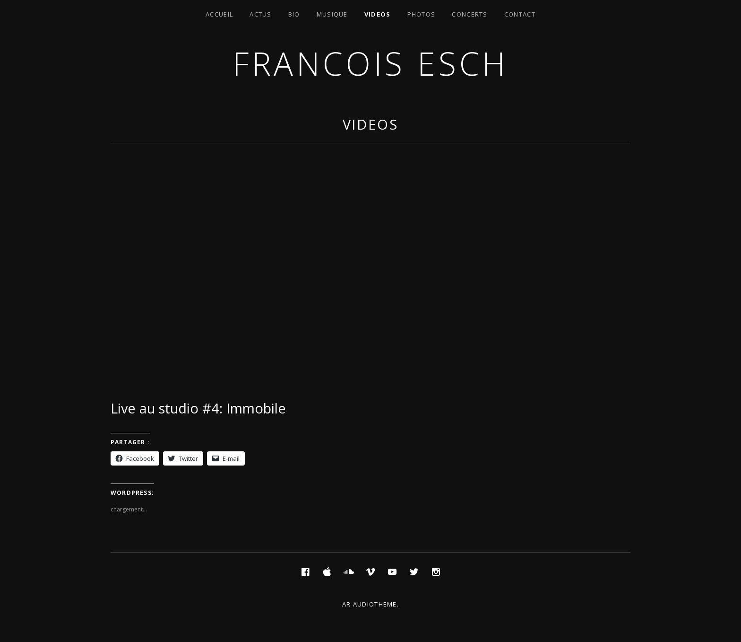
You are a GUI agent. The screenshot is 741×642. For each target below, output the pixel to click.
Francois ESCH (370, 63)
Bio (294, 14)
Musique (332, 14)
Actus (261, 14)
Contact (519, 14)
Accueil (219, 14)
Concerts (469, 14)
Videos (377, 14)
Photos (421, 14)
